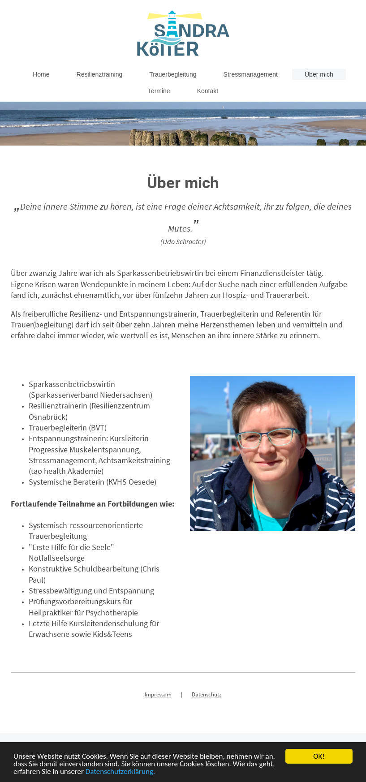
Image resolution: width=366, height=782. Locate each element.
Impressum (158, 694)
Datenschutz (207, 694)
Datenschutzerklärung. (120, 772)
